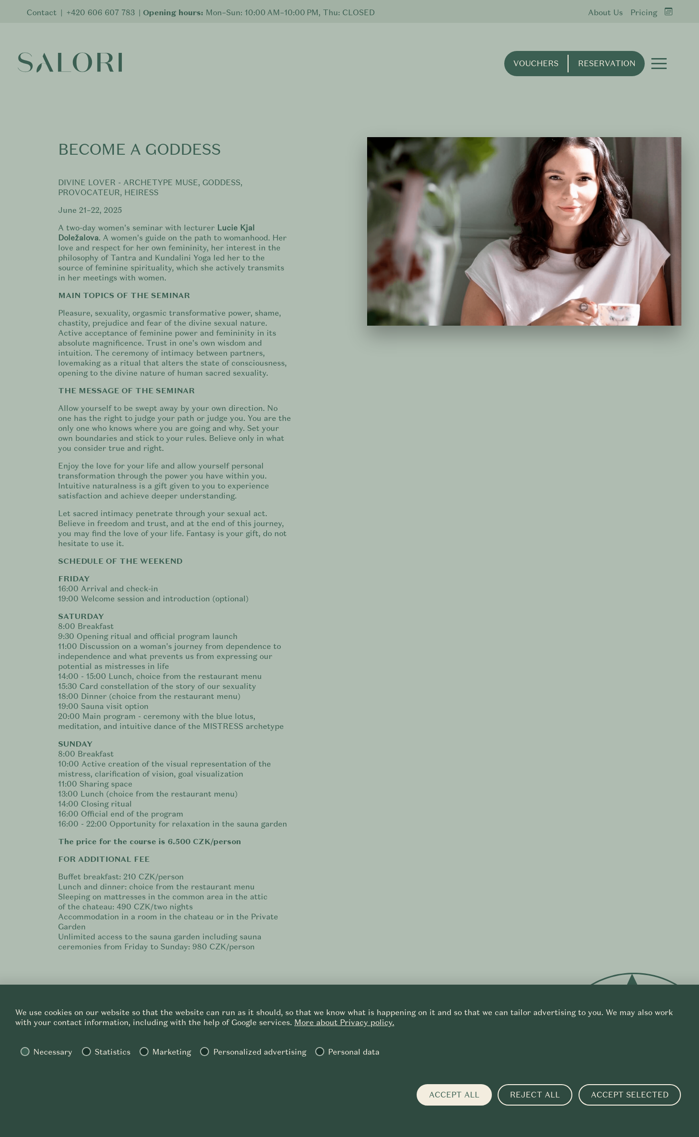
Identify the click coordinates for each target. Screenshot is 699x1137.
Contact (42, 13)
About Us (605, 13)
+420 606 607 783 (100, 13)
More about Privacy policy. (344, 1022)
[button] (654, 68)
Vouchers (531, 69)
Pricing (643, 13)
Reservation (601, 69)
